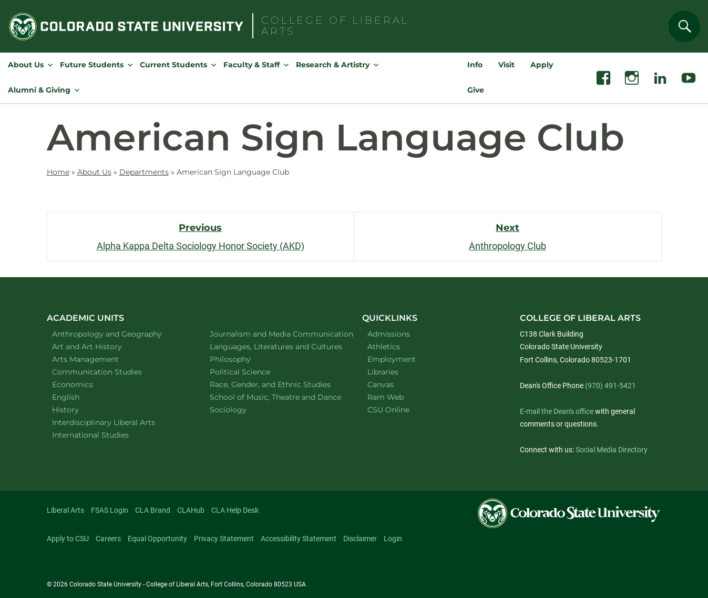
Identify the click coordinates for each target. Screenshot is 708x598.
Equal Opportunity (157, 538)
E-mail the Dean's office (556, 411)
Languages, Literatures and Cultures (275, 346)
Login (393, 538)
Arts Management (99, 359)
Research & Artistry (333, 64)
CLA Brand (152, 510)
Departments (144, 172)
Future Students (92, 64)
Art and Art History (101, 346)
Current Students (173, 64)
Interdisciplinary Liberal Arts (117, 422)
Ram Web (385, 397)
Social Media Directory (612, 449)
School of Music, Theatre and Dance (275, 397)
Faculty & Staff (251, 64)
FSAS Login (109, 510)
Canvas (380, 384)
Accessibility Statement (298, 538)
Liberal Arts (65, 510)
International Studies (104, 435)
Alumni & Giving (39, 90)
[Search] (684, 26)
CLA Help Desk (235, 510)
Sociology (241, 409)
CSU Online (388, 409)
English (79, 397)
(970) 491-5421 (610, 385)
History (79, 409)
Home (58, 172)
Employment (391, 359)
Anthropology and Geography (117, 334)
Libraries (382, 372)
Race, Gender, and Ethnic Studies (275, 384)
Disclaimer (360, 538)
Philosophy (244, 359)
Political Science (253, 372)
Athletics (383, 346)
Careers (108, 538)
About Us (26, 64)
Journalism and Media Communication (275, 334)
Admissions (388, 334)
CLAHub (190, 510)
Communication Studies (111, 372)
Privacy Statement (224, 538)
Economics (86, 384)
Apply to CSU (68, 538)
